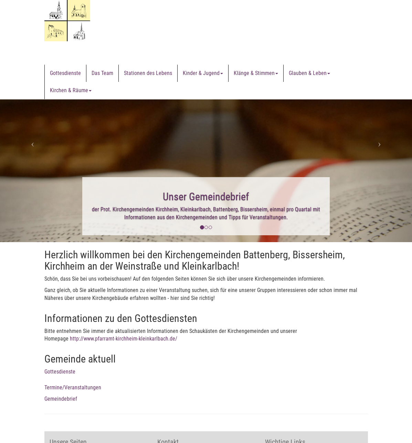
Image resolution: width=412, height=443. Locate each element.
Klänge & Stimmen (256, 73)
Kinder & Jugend (203, 73)
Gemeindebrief (60, 399)
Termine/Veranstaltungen (72, 387)
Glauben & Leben (309, 73)
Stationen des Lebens (148, 73)
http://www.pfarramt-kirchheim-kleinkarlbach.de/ (123, 338)
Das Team (102, 73)
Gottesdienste (65, 73)
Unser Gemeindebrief (206, 197)
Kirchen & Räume (71, 90)
